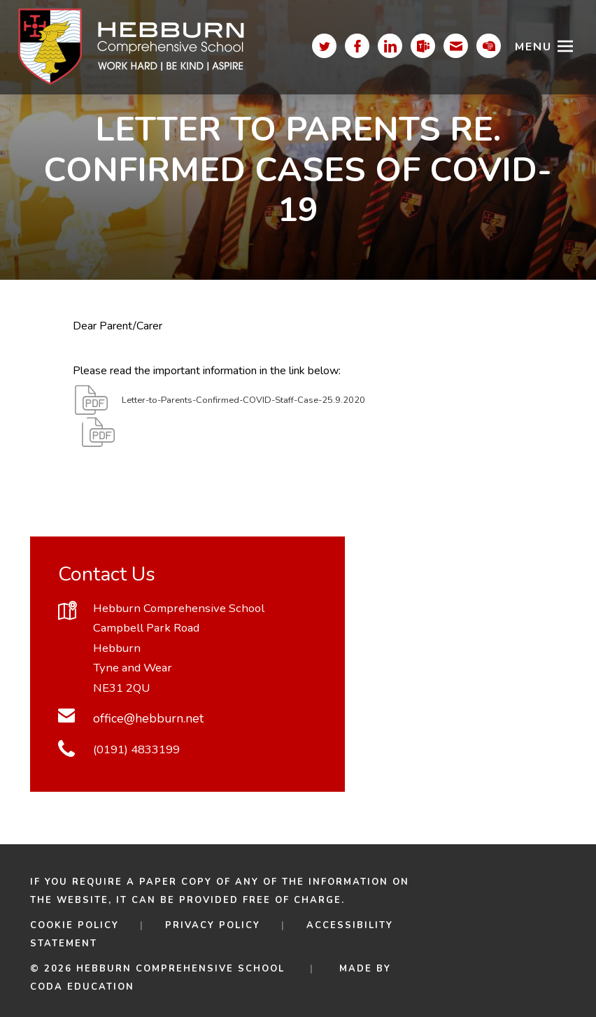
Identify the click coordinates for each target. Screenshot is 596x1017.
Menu (533, 47)
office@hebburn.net (148, 718)
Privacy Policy (212, 925)
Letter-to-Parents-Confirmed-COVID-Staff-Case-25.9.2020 (243, 407)
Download (151, 439)
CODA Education (82, 987)
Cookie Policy (74, 925)
